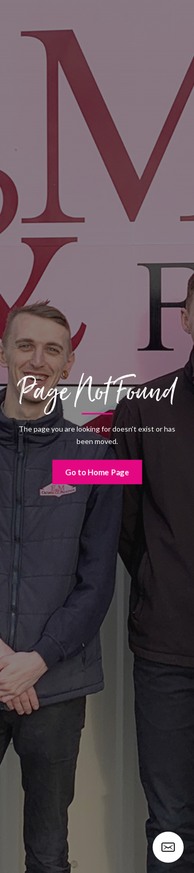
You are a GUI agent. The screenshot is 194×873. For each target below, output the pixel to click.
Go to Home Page (96, 472)
